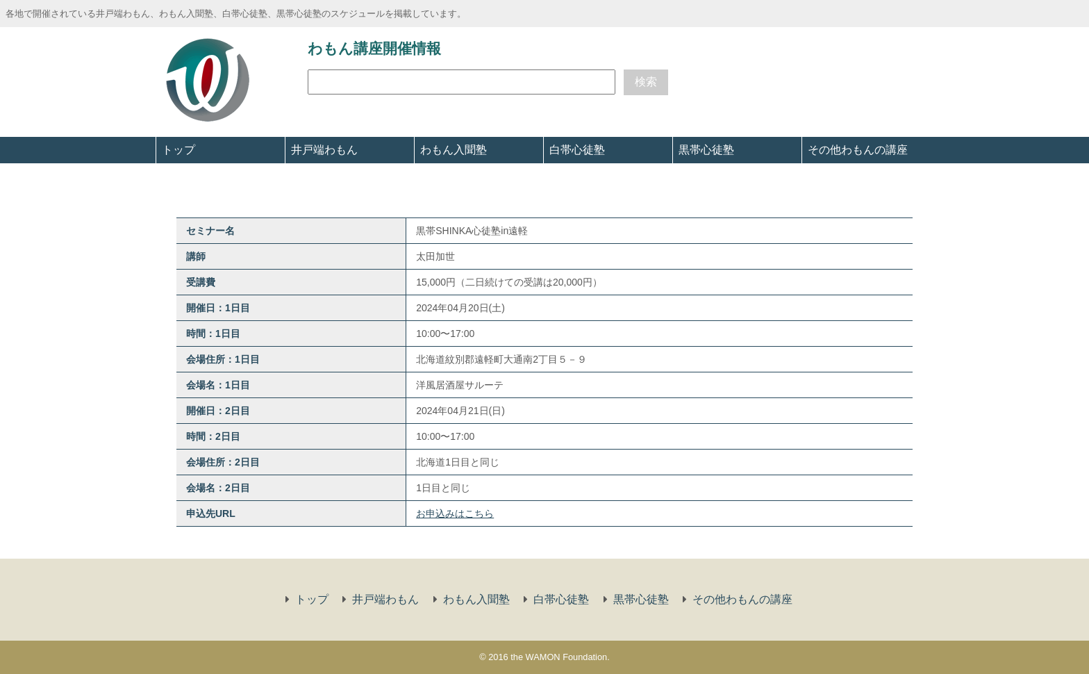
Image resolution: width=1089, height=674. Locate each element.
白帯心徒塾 (577, 150)
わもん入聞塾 (453, 150)
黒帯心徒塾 (706, 150)
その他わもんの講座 (858, 150)
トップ (178, 150)
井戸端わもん (324, 150)
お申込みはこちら (455, 513)
